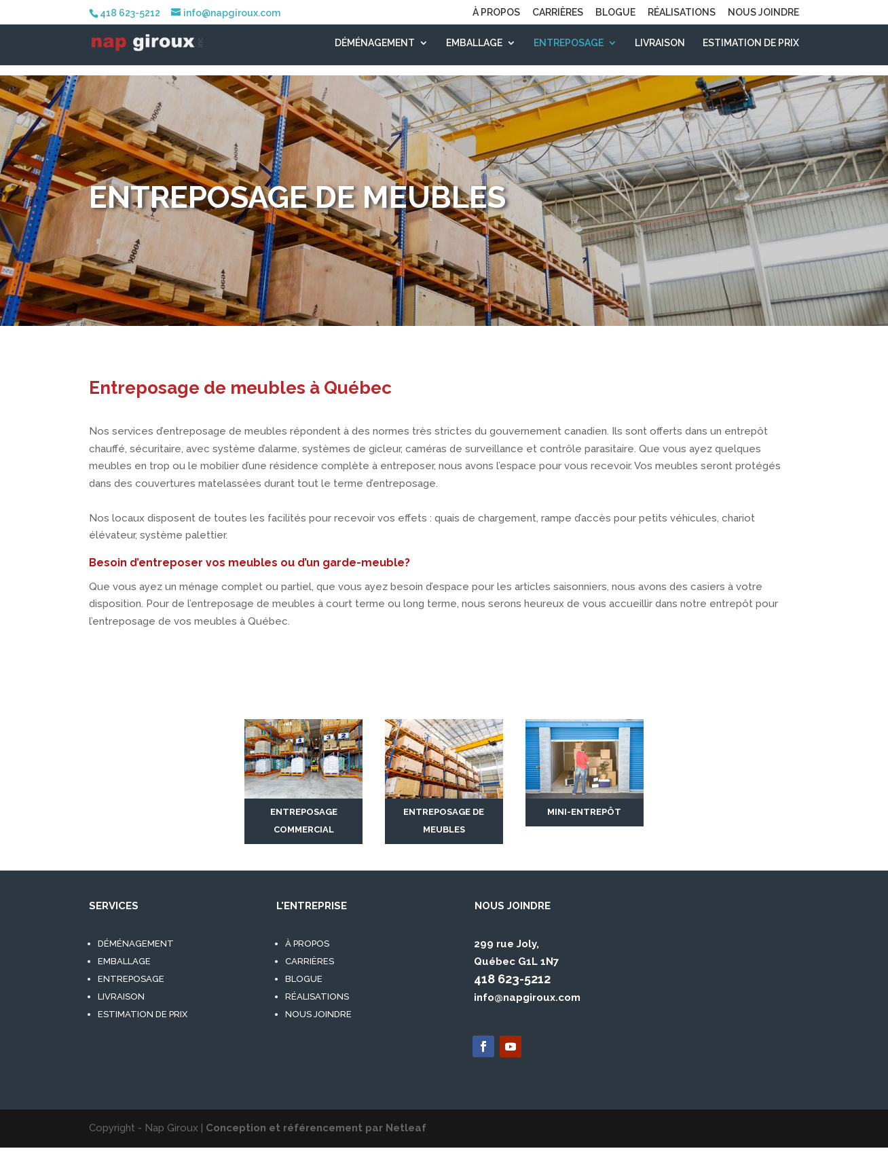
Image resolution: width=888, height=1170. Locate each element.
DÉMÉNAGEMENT (375, 43)
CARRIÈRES (557, 12)
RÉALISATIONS (682, 12)
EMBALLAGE (474, 43)
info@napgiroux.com (527, 997)
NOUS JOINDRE (763, 12)
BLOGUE (615, 12)
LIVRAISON (660, 43)
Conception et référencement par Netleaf (316, 1128)
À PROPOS (496, 12)
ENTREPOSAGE (569, 43)
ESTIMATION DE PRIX (751, 43)
